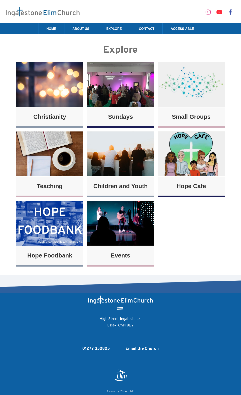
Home (51, 28)
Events (120, 255)
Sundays (120, 116)
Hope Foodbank (49, 255)
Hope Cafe (191, 186)
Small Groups (191, 116)
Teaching (50, 186)
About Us (80, 28)
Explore (114, 28)
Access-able (182, 28)
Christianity (49, 116)
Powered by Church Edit (120, 391)
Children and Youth (120, 186)
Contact (146, 28)
